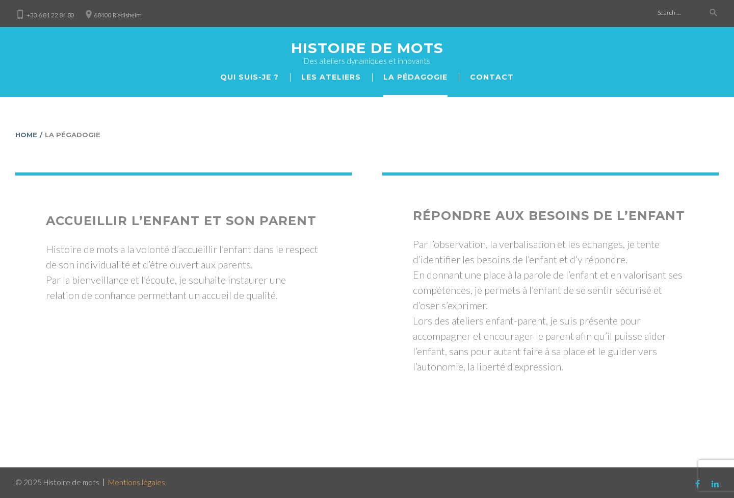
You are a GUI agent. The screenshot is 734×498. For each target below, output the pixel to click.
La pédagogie (415, 77)
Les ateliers (331, 77)
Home (26, 135)
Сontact (492, 77)
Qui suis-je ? (249, 77)
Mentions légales (136, 482)
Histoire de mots (367, 48)
